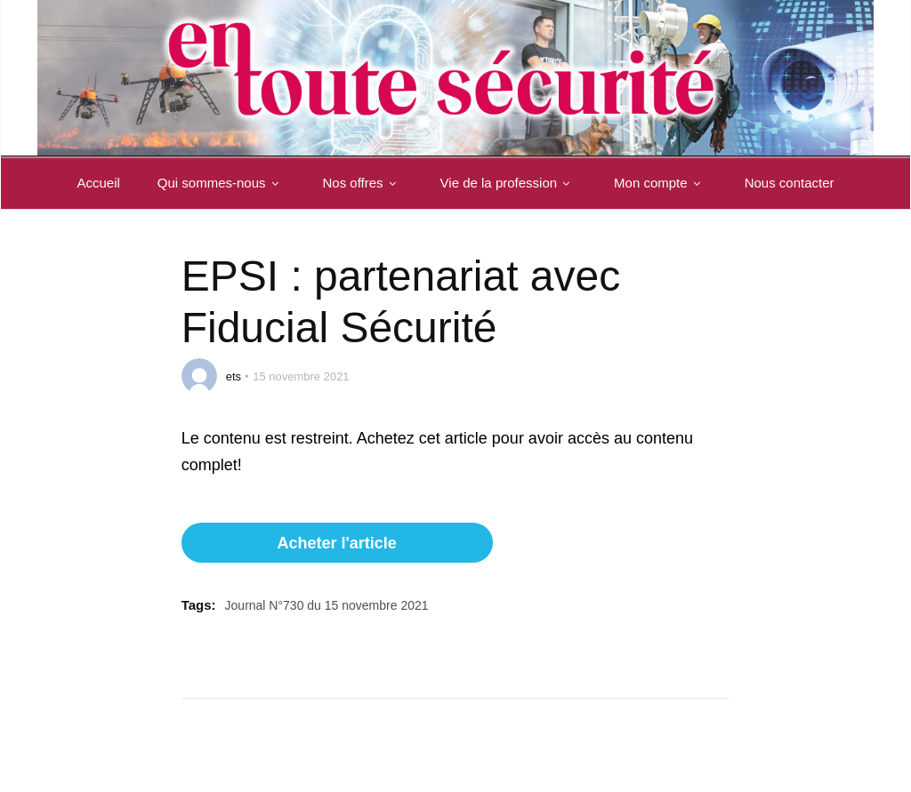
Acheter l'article (336, 543)
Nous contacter (789, 182)
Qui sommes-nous (221, 182)
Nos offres (363, 182)
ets (233, 376)
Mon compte (660, 182)
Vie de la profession (508, 182)
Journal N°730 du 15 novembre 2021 (327, 605)
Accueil (98, 182)
